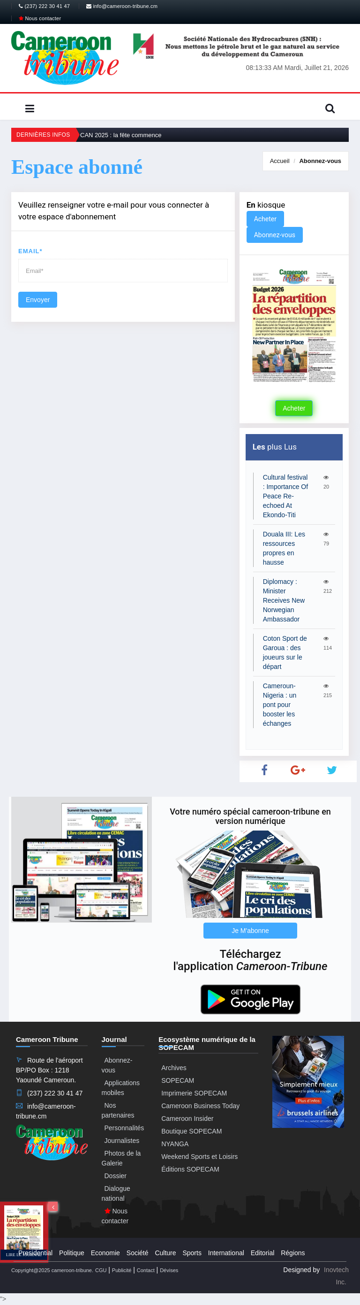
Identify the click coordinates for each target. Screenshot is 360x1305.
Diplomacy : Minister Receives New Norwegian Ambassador (284, 600)
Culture (165, 1253)
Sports (191, 1253)
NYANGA (174, 1144)
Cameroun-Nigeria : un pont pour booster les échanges (280, 704)
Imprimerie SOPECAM (194, 1093)
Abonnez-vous (320, 160)
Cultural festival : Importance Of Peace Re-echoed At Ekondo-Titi (285, 496)
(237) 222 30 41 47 (44, 6)
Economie (105, 1253)
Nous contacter (40, 18)
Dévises (169, 1270)
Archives (174, 1068)
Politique (71, 1253)
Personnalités (124, 1128)
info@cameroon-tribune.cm (122, 6)
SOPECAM (177, 1080)
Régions (293, 1253)
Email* (30, 251)
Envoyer (38, 299)
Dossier (116, 1176)
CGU (100, 1270)
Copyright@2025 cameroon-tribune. (52, 1270)
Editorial (263, 1253)
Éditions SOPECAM (190, 1169)
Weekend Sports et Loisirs (199, 1156)
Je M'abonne (250, 930)
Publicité (122, 1270)
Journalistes (122, 1140)
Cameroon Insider (187, 1118)
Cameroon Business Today (200, 1106)
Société (138, 1253)
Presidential (35, 1253)
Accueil (280, 160)
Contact (146, 1270)
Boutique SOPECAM (191, 1131)
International (226, 1253)
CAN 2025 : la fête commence (120, 135)
